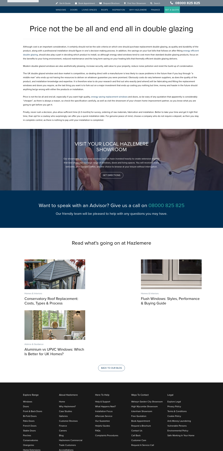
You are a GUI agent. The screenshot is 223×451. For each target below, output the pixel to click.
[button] (111, 175)
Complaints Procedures (106, 384)
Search (160, 3)
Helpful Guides (102, 375)
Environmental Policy (177, 380)
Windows (64, 10)
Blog (61, 384)
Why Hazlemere (141, 10)
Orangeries (28, 394)
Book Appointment (90, 3)
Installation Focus (103, 360)
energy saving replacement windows (109, 96)
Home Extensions (31, 399)
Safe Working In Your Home (180, 384)
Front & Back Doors (32, 360)
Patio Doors (28, 370)
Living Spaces (92, 10)
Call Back (136, 384)
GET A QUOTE (175, 10)
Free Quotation (138, 365)
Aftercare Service (103, 365)
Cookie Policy (174, 365)
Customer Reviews (68, 370)
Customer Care (138, 389)
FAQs (97, 380)
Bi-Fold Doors (30, 365)
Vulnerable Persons (177, 375)
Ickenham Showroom (141, 360)
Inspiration (121, 10)
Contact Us (136, 380)
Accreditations (66, 399)
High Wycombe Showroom (144, 355)
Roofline (27, 409)
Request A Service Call (142, 394)
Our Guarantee (102, 370)
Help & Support (102, 351)
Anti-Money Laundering (179, 370)
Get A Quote (68, 3)
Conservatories (30, 389)
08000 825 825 (187, 3)
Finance (158, 10)
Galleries (63, 365)
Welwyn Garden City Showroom (147, 351)
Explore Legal (174, 351)
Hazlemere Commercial (70, 389)
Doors (77, 10)
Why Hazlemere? (67, 355)
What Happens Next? (105, 355)
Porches (27, 384)
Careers (63, 380)
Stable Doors (29, 380)
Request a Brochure (141, 375)
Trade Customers (67, 394)
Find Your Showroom (140, 3)
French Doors (29, 375)
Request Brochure (115, 3)
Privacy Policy (174, 355)
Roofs (107, 10)
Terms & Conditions (177, 360)
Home (62, 351)
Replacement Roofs (33, 404)
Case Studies (65, 360)
